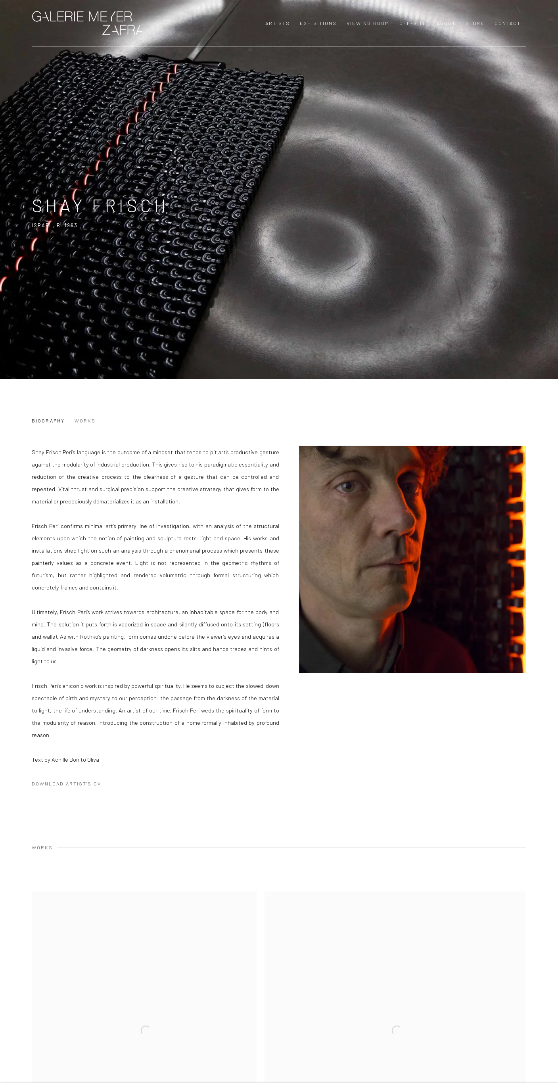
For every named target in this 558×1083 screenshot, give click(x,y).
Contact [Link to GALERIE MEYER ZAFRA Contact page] (508, 23)
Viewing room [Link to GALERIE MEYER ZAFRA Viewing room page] (368, 23)
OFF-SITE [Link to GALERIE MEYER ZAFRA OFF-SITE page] (413, 23)
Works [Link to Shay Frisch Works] (85, 420)
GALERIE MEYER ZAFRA (87, 23)
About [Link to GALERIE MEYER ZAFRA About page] (446, 23)
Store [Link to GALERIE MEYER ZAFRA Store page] (475, 23)
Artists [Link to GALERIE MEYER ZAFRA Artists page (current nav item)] (277, 23)
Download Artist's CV (72, 785)
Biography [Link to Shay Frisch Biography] (48, 420)
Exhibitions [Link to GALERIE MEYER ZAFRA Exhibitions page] (318, 23)
